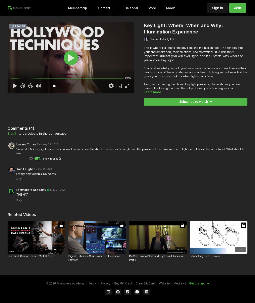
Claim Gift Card (145, 283)
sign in (13, 133)
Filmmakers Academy (31, 189)
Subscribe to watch (196, 101)
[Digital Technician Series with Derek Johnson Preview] (97, 258)
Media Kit (180, 283)
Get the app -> (199, 283)
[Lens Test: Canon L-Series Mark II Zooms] (36, 256)
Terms (92, 283)
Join (237, 8)
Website (164, 283)
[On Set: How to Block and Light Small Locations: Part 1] (158, 258)
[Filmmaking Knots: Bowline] (218, 256)
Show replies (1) (52, 158)
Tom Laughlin (25, 169)
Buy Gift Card (123, 283)
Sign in (217, 8)
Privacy (105, 283)
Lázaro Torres (26, 144)
